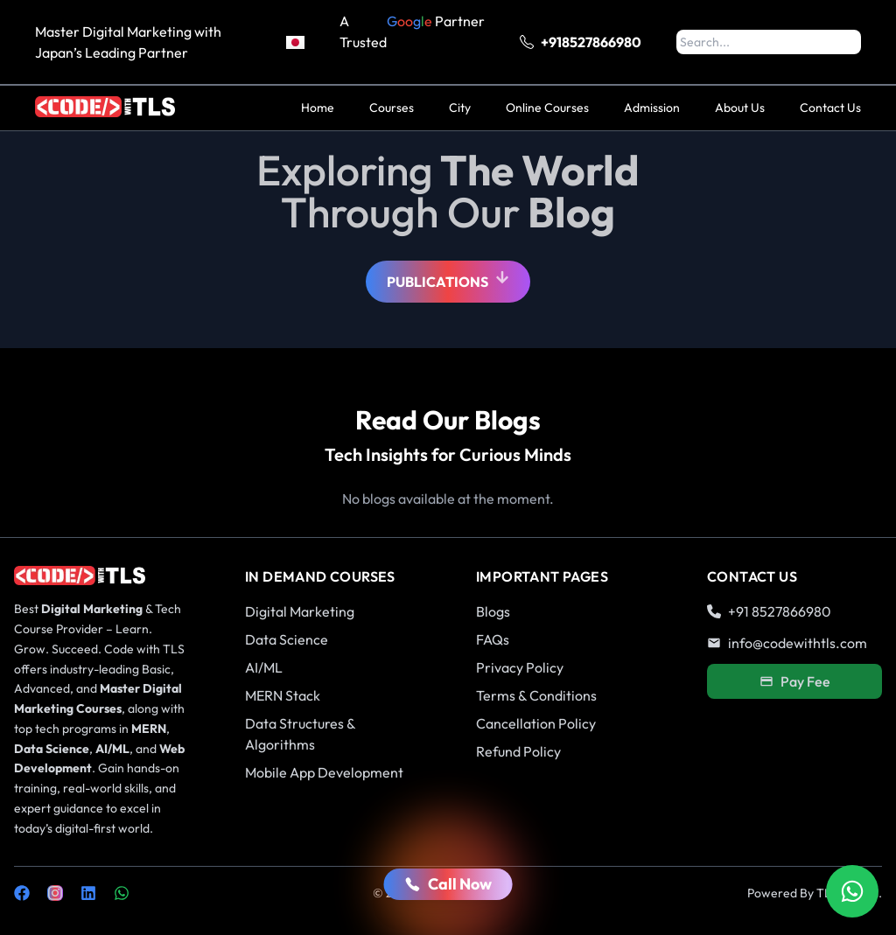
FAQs (492, 639)
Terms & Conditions (536, 695)
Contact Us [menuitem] (830, 107)
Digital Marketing (299, 611)
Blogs (493, 611)
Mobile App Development (324, 772)
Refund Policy (518, 751)
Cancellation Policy (536, 723)
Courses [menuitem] (391, 107)
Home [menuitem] (317, 107)
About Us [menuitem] (740, 107)
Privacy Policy (520, 667)
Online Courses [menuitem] (547, 107)
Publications (448, 279)
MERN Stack (282, 695)
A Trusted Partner (412, 41)
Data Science (286, 639)
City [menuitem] (460, 107)
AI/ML (264, 667)
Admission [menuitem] (652, 107)
